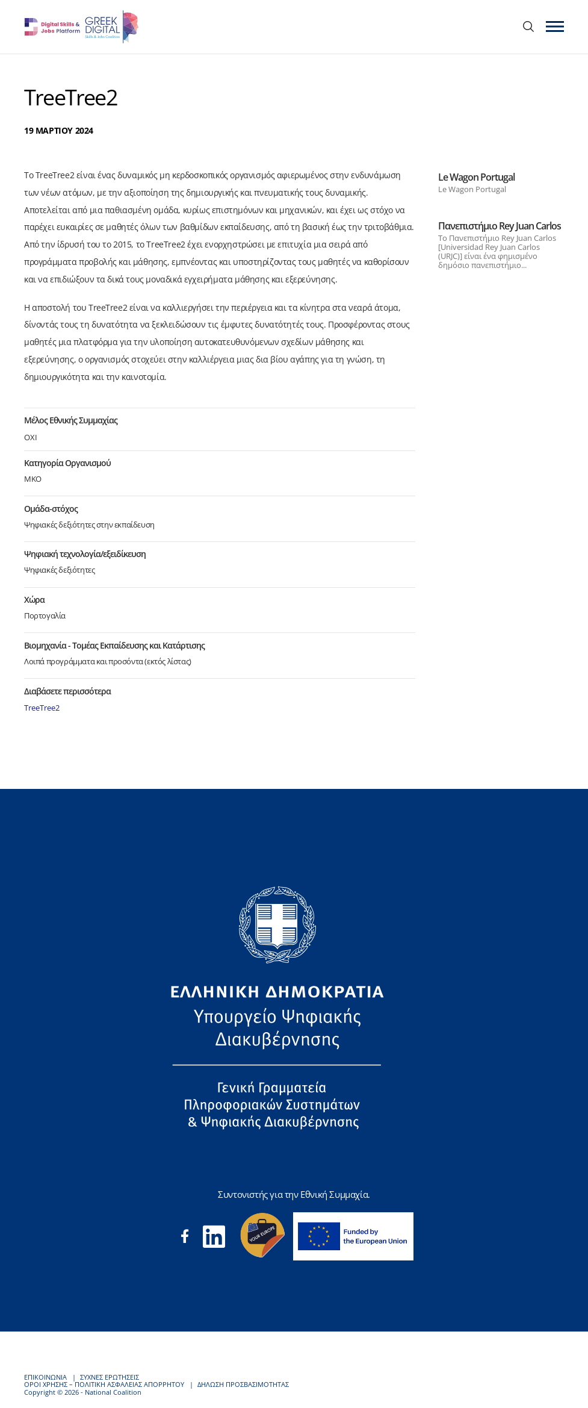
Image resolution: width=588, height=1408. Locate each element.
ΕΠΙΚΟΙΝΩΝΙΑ (45, 1377)
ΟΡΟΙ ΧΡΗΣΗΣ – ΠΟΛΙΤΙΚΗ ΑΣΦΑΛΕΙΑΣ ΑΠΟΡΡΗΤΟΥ (104, 1384)
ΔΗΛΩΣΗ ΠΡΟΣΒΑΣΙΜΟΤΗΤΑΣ (243, 1384)
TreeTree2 (42, 708)
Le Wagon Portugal (476, 177)
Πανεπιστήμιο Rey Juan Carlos (499, 225)
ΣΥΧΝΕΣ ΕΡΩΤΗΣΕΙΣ (109, 1377)
